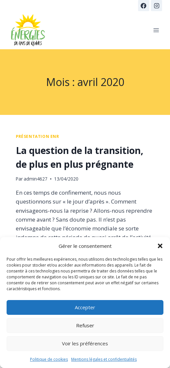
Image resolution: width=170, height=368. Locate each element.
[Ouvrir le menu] (156, 30)
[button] (160, 246)
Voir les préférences (85, 343)
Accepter (85, 307)
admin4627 (35, 179)
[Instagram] (156, 5)
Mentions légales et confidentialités (104, 359)
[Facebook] (143, 5)
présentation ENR (37, 136)
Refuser (85, 325)
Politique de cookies (49, 359)
